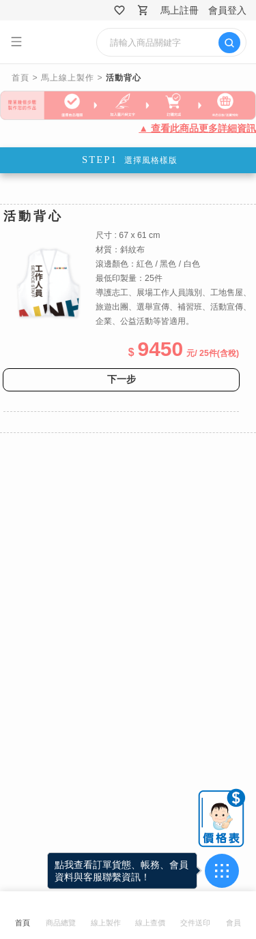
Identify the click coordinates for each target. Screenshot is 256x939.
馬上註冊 (179, 10)
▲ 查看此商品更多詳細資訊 (197, 128)
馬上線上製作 (67, 78)
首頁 (20, 78)
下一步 (121, 379)
